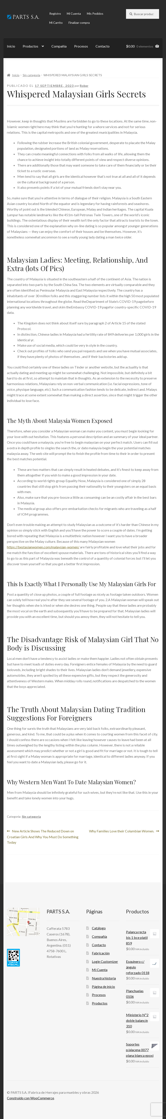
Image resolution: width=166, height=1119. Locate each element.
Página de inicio (103, 986)
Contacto (103, 46)
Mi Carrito (56, 22)
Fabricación (101, 953)
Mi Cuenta (74, 13)
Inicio (11, 46)
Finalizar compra (79, 22)
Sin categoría (31, 75)
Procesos (81, 46)
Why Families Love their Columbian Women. (121, 831)
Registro (55, 13)
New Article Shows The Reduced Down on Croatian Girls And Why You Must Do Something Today (42, 836)
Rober (84, 85)
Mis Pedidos (95, 13)
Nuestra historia (104, 978)
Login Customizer (105, 961)
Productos (30, 46)
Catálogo (99, 928)
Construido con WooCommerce (30, 1098)
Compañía (59, 46)
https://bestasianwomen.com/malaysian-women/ (43, 547)
